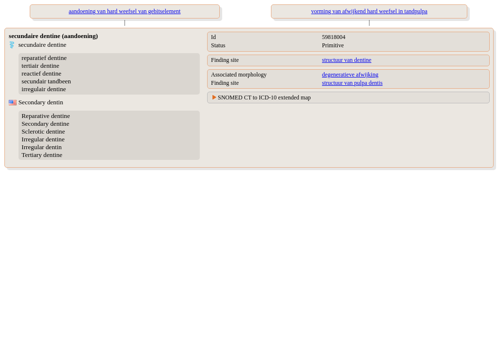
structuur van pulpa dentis (352, 82)
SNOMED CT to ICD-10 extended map (264, 97)
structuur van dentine (346, 60)
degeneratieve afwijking (350, 74)
